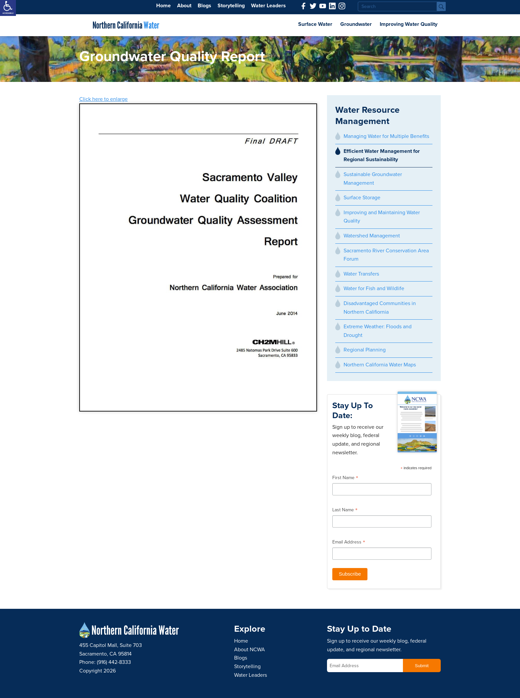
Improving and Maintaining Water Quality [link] (382, 216)
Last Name (345, 511)
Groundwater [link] (356, 24)
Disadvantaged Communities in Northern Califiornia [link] (380, 307)
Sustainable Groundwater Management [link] (373, 178)
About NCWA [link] (249, 649)
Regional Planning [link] (365, 350)
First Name (345, 478)
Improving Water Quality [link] (408, 24)
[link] (8, 8)
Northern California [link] (126, 25)
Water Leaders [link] (268, 5)
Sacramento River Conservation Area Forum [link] (386, 255)
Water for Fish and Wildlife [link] (374, 288)
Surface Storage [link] (362, 197)
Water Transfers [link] (361, 274)
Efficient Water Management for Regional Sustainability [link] (382, 155)
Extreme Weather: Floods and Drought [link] (378, 331)
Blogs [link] (204, 5)
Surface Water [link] (315, 24)
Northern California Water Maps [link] (380, 364)
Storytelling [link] (231, 5)
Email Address (348, 543)
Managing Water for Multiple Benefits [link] (386, 136)
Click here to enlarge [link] (103, 99)
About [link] (184, 5)
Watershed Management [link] (372, 235)
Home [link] (163, 5)
